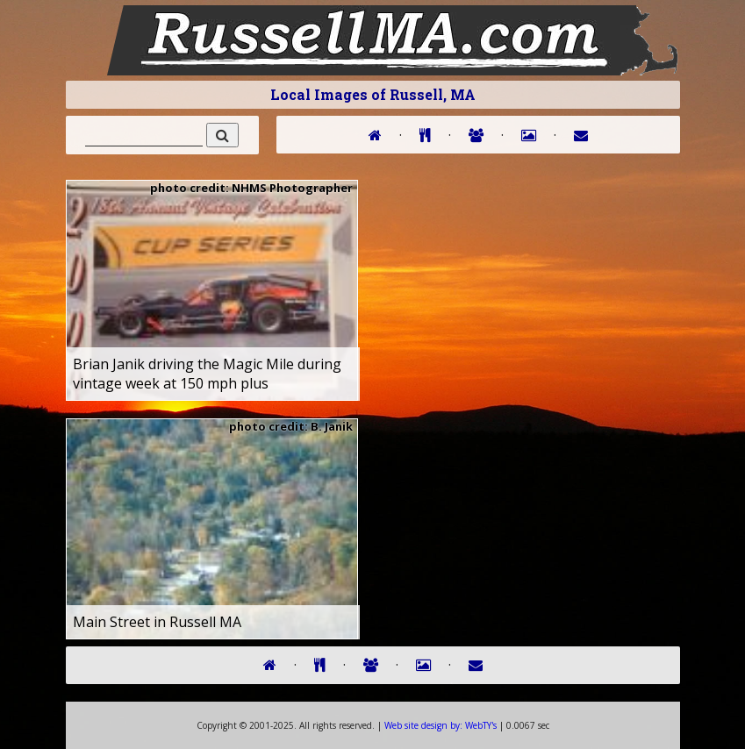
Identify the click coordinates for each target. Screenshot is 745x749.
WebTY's (440, 725)
